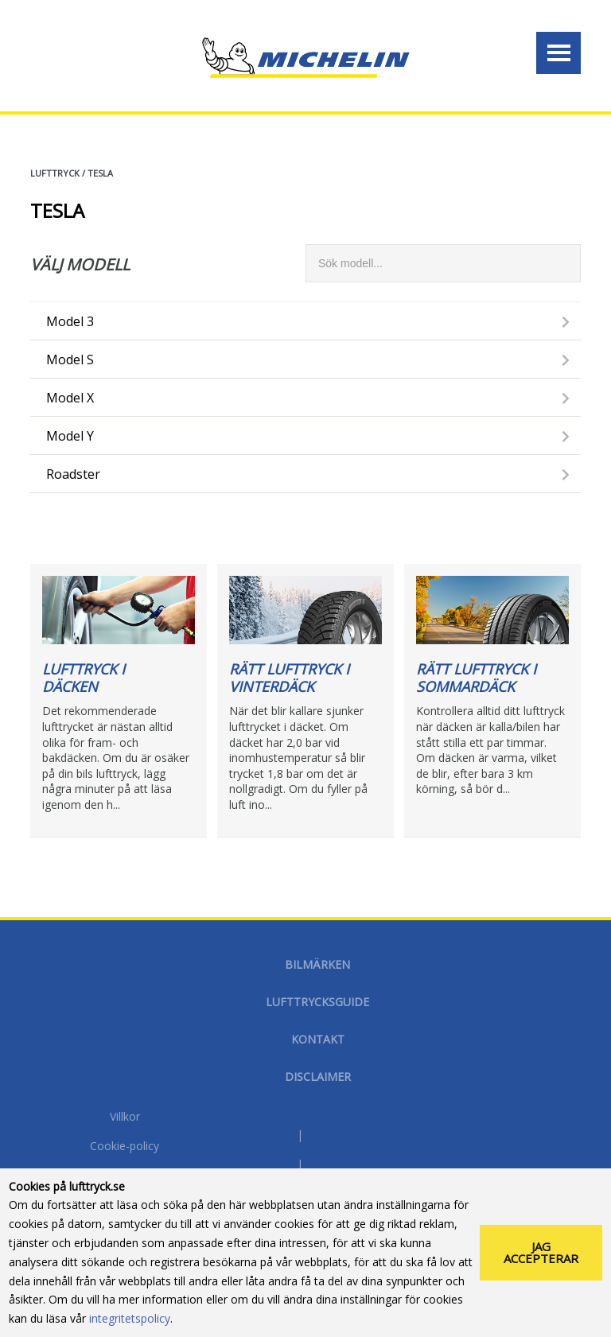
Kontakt (317, 1039)
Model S (70, 359)
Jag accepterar (541, 1252)
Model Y (70, 436)
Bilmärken (317, 964)
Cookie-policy (124, 1147)
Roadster (73, 474)
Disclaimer (318, 1076)
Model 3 (70, 321)
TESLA (100, 173)
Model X (70, 397)
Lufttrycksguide (317, 1001)
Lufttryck (55, 173)
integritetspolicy (129, 1318)
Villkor (125, 1117)
